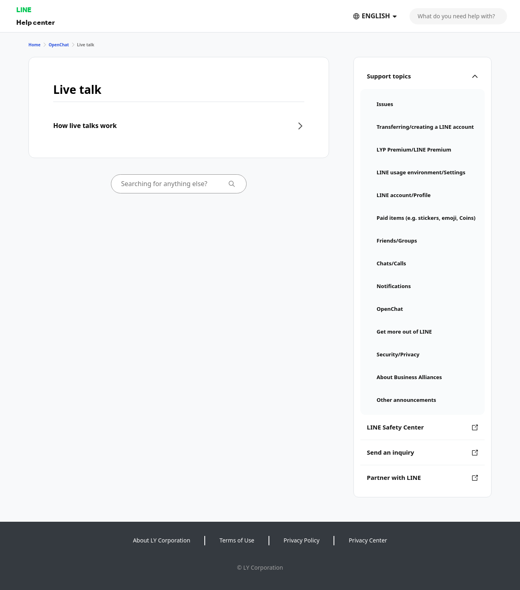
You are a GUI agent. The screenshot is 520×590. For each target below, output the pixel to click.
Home (34, 45)
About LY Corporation (161, 540)
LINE (23, 9)
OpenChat (59, 45)
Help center (35, 22)
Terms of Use (236, 540)
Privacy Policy (301, 540)
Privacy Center (368, 540)
